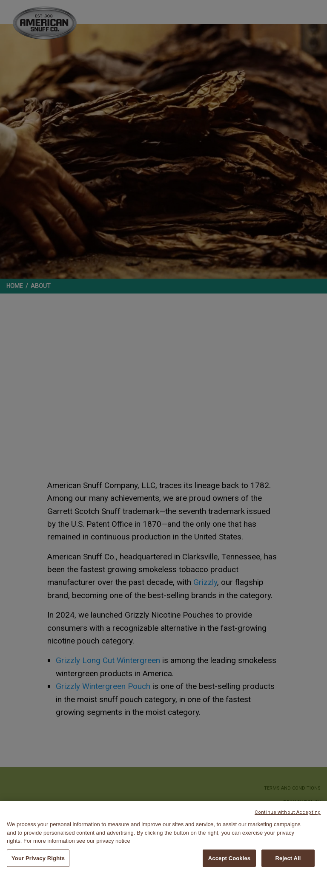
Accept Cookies (229, 858)
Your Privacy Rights (38, 858)
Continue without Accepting (288, 813)
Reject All (288, 858)
